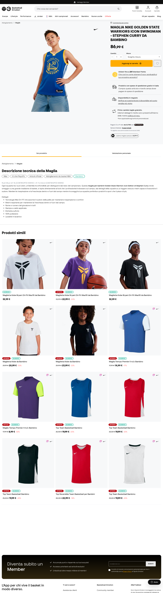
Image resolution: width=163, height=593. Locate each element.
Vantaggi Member (81, 2)
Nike (5, 176)
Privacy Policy (127, 571)
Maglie (17, 23)
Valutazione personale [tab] (121, 153)
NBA (49, 16)
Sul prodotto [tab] (41, 153)
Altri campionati (61, 16)
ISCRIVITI (150, 563)
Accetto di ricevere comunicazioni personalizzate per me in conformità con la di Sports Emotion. (130, 570)
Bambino (85, 16)
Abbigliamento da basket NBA (58, 176)
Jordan (38, 16)
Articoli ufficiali (35, 176)
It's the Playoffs (18, 176)
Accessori (75, 16)
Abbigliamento (7, 23)
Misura (128, 53)
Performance (25, 16)
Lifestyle (14, 16)
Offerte (108, 16)
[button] (135, 101)
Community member (105, 590)
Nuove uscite (96, 16)
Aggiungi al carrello (131, 63)
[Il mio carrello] (157, 9)
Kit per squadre (148, 16)
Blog (159, 16)
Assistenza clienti (70, 590)
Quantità (113, 53)
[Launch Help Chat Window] (154, 582)
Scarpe (5, 16)
